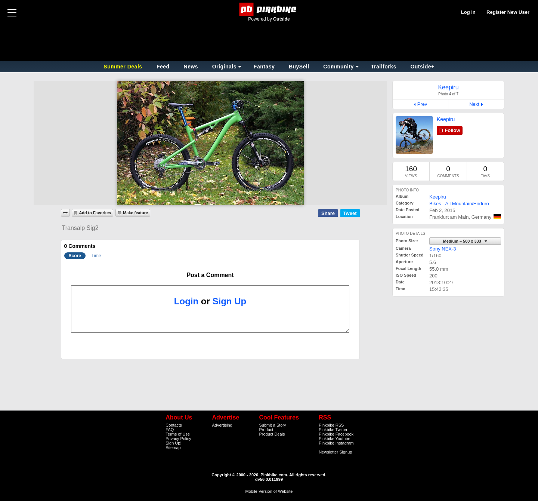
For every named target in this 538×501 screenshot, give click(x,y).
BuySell (299, 67)
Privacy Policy (178, 438)
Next (474, 104)
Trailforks (383, 67)
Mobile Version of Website (269, 491)
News (191, 67)
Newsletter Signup (335, 452)
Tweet (350, 213)
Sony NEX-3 (442, 249)
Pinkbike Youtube (334, 438)
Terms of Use (178, 434)
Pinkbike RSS (331, 425)
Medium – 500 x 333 (462, 241)
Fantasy (264, 67)
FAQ (170, 429)
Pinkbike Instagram (336, 443)
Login (186, 301)
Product (266, 429)
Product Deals (272, 434)
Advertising (222, 425)
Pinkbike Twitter (333, 429)
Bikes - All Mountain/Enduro (459, 203)
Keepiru (446, 119)
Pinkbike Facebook (336, 434)
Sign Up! (173, 443)
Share (328, 213)
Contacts (174, 425)
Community (338, 67)
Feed (163, 67)
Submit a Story (272, 425)
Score (75, 255)
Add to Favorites (95, 212)
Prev (422, 104)
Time (96, 255)
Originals (224, 67)
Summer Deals (123, 67)
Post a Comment (210, 275)
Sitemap (173, 447)
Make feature (135, 212)
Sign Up (230, 301)
